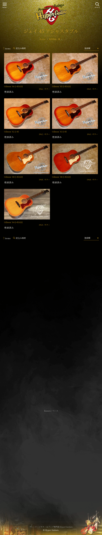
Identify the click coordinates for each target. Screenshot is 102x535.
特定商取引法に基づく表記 (51, 459)
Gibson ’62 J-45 (11, 131)
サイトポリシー (51, 455)
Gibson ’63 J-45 (59, 131)
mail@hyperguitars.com (54, 323)
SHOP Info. (51, 331)
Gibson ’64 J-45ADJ (13, 222)
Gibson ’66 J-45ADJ (13, 86)
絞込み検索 (21, 48)
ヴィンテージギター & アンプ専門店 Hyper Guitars (51, 526)
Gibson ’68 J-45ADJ (13, 176)
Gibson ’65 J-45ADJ (61, 86)
